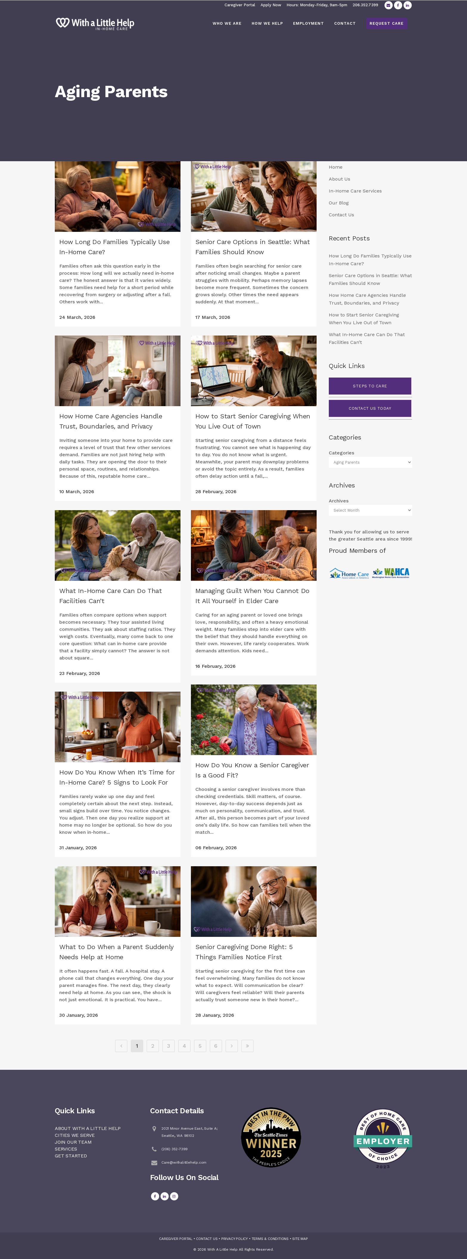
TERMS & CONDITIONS (270, 1239)
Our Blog (339, 203)
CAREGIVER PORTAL (175, 1239)
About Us (339, 179)
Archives (338, 501)
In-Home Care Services (355, 191)
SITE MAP (300, 1239)
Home (336, 167)
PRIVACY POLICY (234, 1239)
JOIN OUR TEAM (73, 1142)
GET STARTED (71, 1156)
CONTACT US (206, 1239)
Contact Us (341, 215)
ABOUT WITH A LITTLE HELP (88, 1128)
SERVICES (66, 1149)
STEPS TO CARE (370, 386)
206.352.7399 (365, 5)
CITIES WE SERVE (75, 1135)
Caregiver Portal (240, 5)
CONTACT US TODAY (370, 408)
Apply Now (271, 5)
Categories (341, 453)
